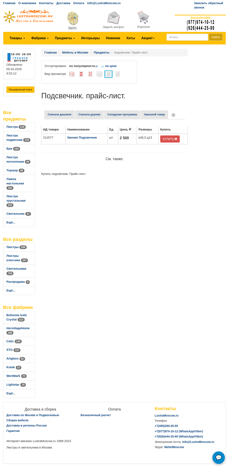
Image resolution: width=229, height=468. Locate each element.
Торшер (15, 170)
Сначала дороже (89, 114)
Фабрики (40, 38)
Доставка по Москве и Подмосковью (32, 415)
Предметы (65, 38)
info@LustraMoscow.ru (104, 3)
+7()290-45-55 (166, 426)
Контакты (46, 3)
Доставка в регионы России (26, 425)
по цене (109, 66)
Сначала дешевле (59, 114)
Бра (13, 148)
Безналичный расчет (96, 415)
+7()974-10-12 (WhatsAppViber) (179, 431)
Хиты (130, 38)
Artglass (15, 358)
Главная (9, 3)
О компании (27, 3)
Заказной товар (154, 114)
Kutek (13, 367)
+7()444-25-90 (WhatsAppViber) (179, 436)
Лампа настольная (15, 183)
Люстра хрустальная (15, 201)
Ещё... (10, 222)
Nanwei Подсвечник (82, 137)
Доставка (63, 3)
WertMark (16, 376)
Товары (17, 38)
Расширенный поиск (20, 89)
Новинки (113, 38)
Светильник (18, 213)
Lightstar (16, 384)
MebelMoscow (174, 447)
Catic (14, 341)
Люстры (16, 247)
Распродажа (18, 281)
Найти (216, 37)
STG (13, 349)
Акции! (147, 38)
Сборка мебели (17, 420)
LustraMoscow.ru (166, 415)
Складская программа (122, 114)
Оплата (78, 3)
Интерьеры (90, 38)
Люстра (16, 126)
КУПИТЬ (170, 139)
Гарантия (13, 431)
